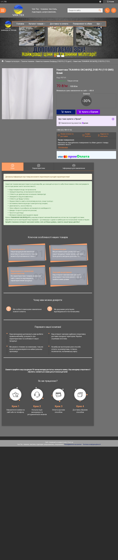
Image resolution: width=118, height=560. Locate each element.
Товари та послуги (12, 61)
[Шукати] (100, 10)
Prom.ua (70, 463)
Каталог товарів (36, 24)
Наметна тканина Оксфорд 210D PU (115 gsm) (54, 61)
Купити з (90, 112)
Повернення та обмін (82, 24)
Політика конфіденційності (92, 465)
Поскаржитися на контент (73, 465)
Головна (20, 24)
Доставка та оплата (59, 24)
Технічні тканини (27, 61)
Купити (68, 112)
